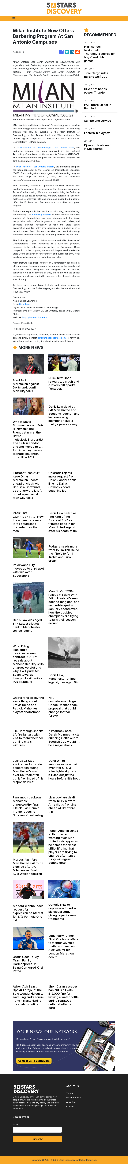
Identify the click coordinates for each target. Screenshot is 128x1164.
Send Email (24, 304)
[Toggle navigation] (14, 18)
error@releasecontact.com (52, 337)
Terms (69, 1093)
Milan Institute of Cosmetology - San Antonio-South (45, 147)
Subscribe (37, 1138)
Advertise (71, 1102)
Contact (70, 1106)
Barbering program (41, 214)
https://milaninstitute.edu (34, 317)
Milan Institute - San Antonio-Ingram (35, 166)
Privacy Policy (73, 1097)
